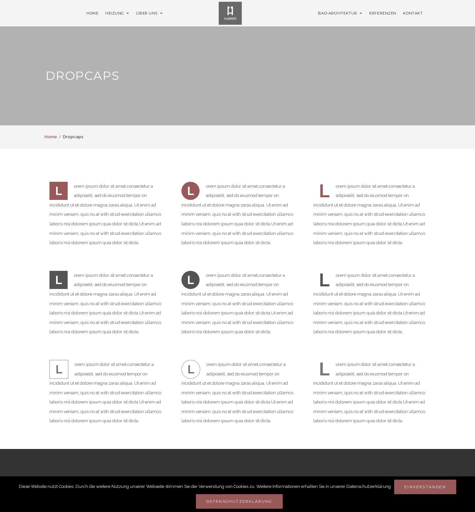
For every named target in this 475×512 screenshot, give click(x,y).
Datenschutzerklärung (239, 501)
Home (51, 136)
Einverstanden (425, 487)
